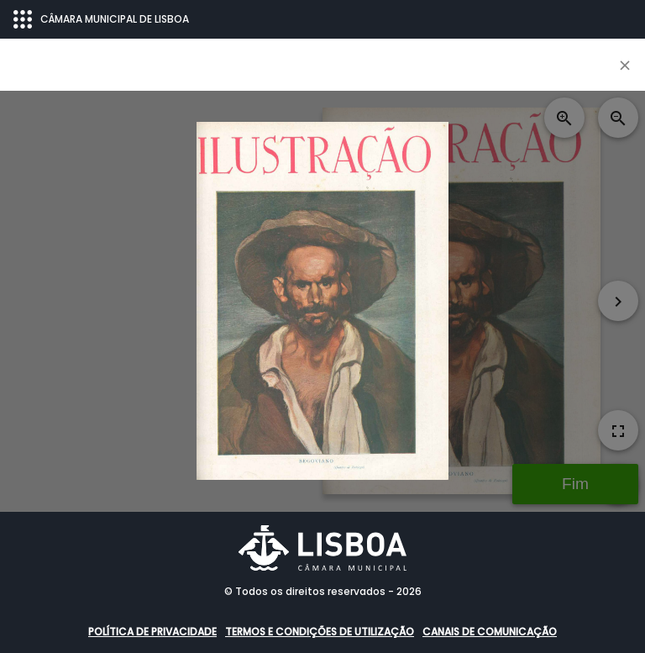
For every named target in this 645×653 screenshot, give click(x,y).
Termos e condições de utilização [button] (319, 631)
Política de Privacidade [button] (152, 631)
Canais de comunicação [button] (489, 631)
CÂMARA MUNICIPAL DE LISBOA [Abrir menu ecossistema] (101, 19)
